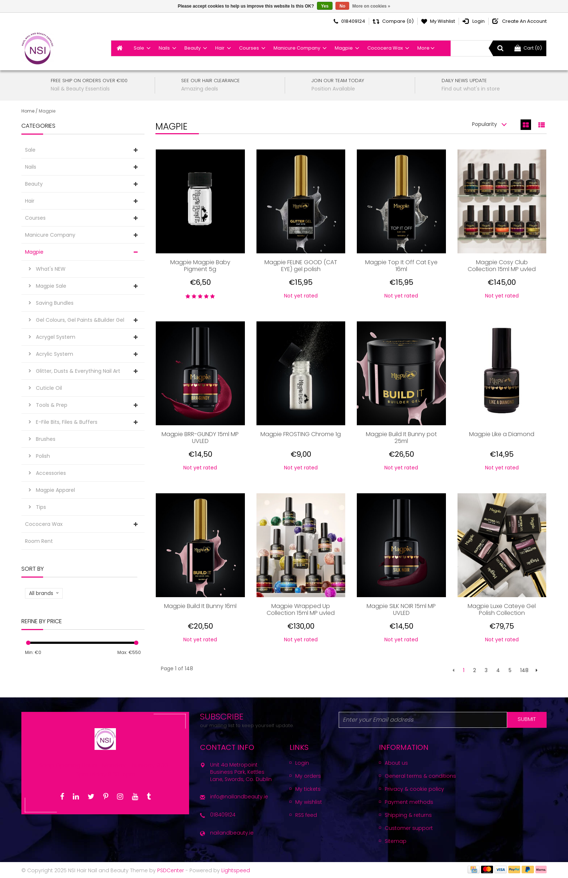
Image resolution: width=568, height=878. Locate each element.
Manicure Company (296, 48)
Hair (220, 48)
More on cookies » (371, 6)
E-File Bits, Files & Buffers (66, 422)
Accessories (51, 473)
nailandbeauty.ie (232, 832)
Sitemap (395, 841)
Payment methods (409, 802)
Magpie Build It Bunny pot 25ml (401, 437)
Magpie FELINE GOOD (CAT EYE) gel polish (300, 266)
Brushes (45, 439)
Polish (43, 456)
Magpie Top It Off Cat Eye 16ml (401, 266)
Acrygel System (55, 337)
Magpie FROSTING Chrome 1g (300, 434)
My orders (308, 776)
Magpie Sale (51, 286)
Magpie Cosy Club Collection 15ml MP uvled (502, 266)
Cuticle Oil (49, 388)
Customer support (409, 828)
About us (396, 763)
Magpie (344, 48)
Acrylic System (54, 354)
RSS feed (306, 815)
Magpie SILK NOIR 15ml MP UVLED (401, 609)
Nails (164, 48)
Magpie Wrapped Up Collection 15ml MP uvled (301, 609)
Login (302, 763)
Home (27, 111)
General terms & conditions (420, 776)
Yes (325, 6)
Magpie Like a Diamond (501, 434)
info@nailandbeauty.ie (239, 796)
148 (524, 670)
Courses (249, 48)
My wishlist (308, 802)
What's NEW (51, 269)
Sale (139, 48)
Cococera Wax (385, 48)
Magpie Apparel (55, 490)
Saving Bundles (55, 303)
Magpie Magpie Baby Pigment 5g (200, 266)
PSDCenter (170, 870)
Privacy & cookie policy (414, 789)
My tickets (308, 789)
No (342, 6)
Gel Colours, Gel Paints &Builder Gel (80, 320)
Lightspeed (235, 870)
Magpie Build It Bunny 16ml (200, 606)
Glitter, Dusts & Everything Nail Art (78, 371)
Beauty (192, 48)
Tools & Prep (51, 405)
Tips (41, 507)
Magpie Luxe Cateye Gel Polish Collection (502, 609)
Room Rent (39, 541)
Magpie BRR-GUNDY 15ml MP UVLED (200, 437)
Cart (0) (528, 48)
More (423, 48)
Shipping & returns (408, 815)
